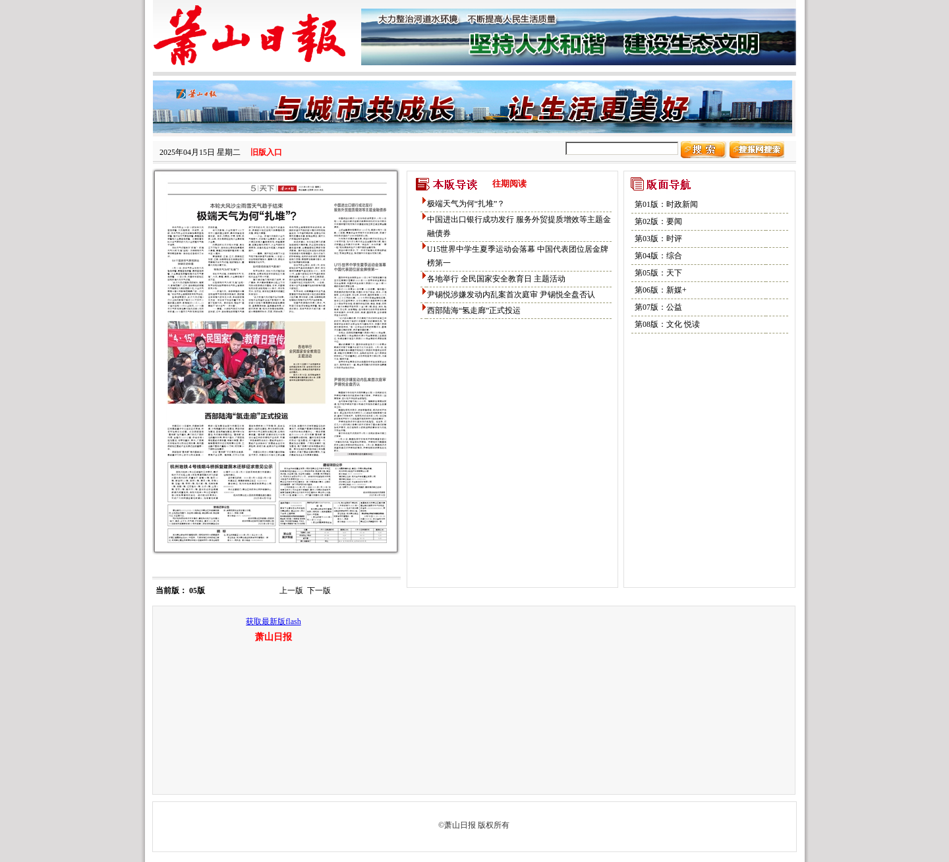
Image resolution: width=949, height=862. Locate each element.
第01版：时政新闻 (666, 204)
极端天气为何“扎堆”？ (466, 203)
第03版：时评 (658, 238)
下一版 (319, 590)
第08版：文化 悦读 (667, 324)
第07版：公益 (658, 307)
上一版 (291, 590)
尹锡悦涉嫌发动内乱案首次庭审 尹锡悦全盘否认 (511, 294)
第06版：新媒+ (661, 290)
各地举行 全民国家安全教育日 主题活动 (496, 278)
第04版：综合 (658, 255)
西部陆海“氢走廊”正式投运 (474, 310)
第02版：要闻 (658, 221)
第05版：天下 (658, 272)
